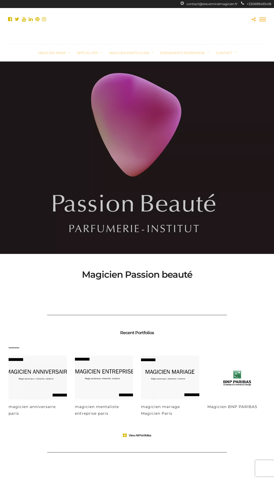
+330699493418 (256, 4)
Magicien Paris (52, 53)
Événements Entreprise (182, 53)
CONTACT (224, 53)
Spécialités (87, 53)
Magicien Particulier (129, 53)
